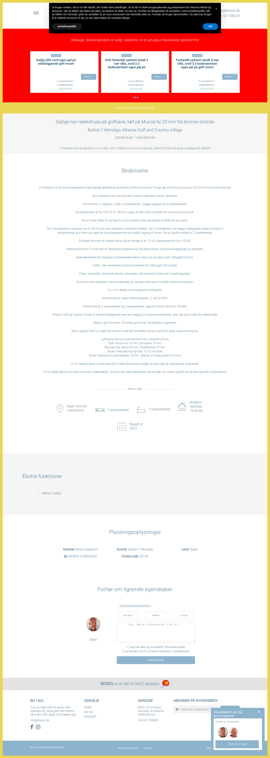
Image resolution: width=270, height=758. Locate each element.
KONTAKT (90, 716)
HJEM (88, 707)
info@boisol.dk (228, 10)
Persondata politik (174, 647)
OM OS (88, 711)
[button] (216, 8)
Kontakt (147, 747)
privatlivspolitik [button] (67, 26)
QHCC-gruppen (147, 683)
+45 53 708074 (228, 16)
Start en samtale (237, 743)
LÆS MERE (64, 88)
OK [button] (210, 26)
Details (88, 76)
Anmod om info (156, 659)
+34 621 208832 (148, 720)
